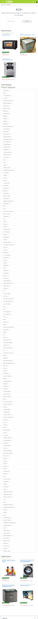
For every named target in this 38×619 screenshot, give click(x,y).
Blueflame (4, 123)
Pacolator (4, 386)
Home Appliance (6, 280)
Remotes (4, 424)
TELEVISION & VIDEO (6, 504)
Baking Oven (5, 105)
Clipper (3, 165)
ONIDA (3, 378)
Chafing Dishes (5, 147)
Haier (3, 267)
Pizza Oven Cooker (6, 401)
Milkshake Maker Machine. (8, 363)
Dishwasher (5, 193)
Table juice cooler (6, 494)
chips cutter (5, 157)
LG (3, 334)
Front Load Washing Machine (25, 559)
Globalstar (4, 252)
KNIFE (3, 332)
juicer (3, 316)
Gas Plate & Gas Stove (7, 244)
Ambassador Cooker (6, 100)
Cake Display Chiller (6, 139)
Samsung (4, 435)
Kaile (3, 319)
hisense (4, 275)
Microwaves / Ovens (7, 352)
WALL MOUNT (5, 533)
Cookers (4, 175)
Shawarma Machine (6, 453)
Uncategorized (5, 517)
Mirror (3, 368)
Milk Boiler (4, 358)
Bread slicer (5, 131)
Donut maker (5, 198)
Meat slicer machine (6, 347)
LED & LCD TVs (23, 584)
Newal (3, 370)
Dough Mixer (5, 203)
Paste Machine (5, 394)
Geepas (4, 249)
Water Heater (5, 540)
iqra (3, 306)
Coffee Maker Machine (7, 170)
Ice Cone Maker (5, 293)
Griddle (4, 260)
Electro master (5, 213)
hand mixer (4, 273)
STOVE (3, 489)
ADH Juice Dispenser (8, 559)
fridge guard (5, 237)
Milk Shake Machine (6, 360)
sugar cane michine (6, 491)
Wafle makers (5, 530)
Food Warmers (5, 231)
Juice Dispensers (6, 311)
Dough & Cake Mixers (7, 201)
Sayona (4, 448)
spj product (4, 481)
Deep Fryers (5, 188)
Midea (3, 355)
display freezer (5, 584)
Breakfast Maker (6, 136)
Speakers (4, 473)
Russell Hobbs (5, 430)
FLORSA (4, 226)
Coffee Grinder (5, 167)
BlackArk (4, 116)
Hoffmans (4, 278)
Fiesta (3, 221)
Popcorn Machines (6, 404)
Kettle (3, 324)
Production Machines (7, 417)
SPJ (3, 476)
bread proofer (5, 129)
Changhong (5, 149)
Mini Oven (4, 365)
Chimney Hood (5, 154)
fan (3, 219)
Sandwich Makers (6, 437)
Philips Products (6, 396)
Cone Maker (5, 172)
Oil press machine (6, 376)
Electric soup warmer (7, 211)
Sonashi (4, 466)
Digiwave (4, 190)
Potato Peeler (5, 412)
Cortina (4, 180)
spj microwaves (5, 478)
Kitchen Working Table (7, 327)
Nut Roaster (5, 373)
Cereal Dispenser (6, 144)
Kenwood (4, 322)
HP (3, 291)
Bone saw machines (6, 126)
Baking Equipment (6, 103)
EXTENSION (5, 216)
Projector (4, 419)
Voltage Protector (6, 525)
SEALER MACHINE (6, 450)
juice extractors (5, 314)
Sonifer (4, 468)
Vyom (3, 527)
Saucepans (4, 442)
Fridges (4, 239)
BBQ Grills (4, 111)
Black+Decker (5, 113)
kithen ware (5, 329)
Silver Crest (4, 455)
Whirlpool (4, 543)
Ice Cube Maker (5, 304)
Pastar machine (5, 391)
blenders (4, 118)
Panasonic (4, 388)
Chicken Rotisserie (6, 152)
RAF (3, 422)
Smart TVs (28, 584)
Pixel (3, 399)
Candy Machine (5, 141)
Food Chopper (5, 229)
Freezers (21, 33)
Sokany (4, 460)
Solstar (3, 463)
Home (2, 4)
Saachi (3, 432)
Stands (3, 484)
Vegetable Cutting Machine (8, 522)
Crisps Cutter (5, 183)
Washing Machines (6, 535)
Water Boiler (5, 538)
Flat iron (4, 224)
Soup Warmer (5, 471)
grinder (4, 262)
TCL (3, 499)
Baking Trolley (5, 108)
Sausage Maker (5, 445)
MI (2, 350)
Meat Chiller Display (6, 342)
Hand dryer (4, 270)
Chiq (3, 159)
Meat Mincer (5, 345)
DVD (3, 208)
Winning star (5, 545)
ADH (3, 93)
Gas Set (4, 247)
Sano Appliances (6, 440)
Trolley (3, 512)
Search (30, 1)
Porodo (4, 406)
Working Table (5, 551)
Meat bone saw (5, 340)
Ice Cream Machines (6, 58)
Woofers (4, 548)
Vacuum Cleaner (6, 520)
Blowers (4, 121)
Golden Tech (5, 257)
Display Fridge (5, 195)
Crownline (4, 185)
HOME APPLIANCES (5, 33)
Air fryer (4, 98)
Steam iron (4, 486)
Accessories (5, 90)
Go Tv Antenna (5, 255)
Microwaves (12, 33)
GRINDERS (4, 265)
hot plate (4, 288)
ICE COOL (4, 296)
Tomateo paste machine (7, 507)
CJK (3, 162)
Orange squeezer (6, 381)
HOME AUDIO (5, 286)
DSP (3, 206)
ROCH (3, 427)
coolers (4, 177)
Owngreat (4, 383)
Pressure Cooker (6, 414)
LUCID (3, 337)
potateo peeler (5, 409)
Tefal (3, 502)
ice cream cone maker (7, 298)
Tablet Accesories (6, 497)
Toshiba (4, 509)
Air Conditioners (5, 95)
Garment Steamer (6, 242)
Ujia (3, 515)
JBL (3, 309)
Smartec (4, 458)
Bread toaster (5, 134)
